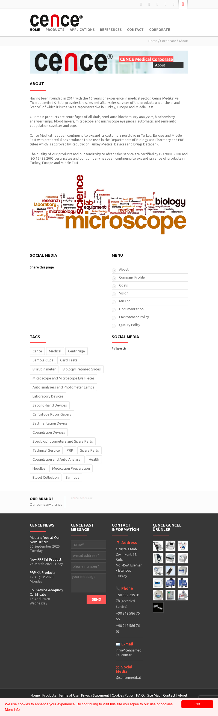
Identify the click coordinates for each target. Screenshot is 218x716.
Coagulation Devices (49, 432)
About (124, 269)
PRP (70, 450)
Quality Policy (129, 325)
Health (94, 459)
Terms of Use (68, 695)
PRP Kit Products (42, 572)
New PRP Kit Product (45, 559)
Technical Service (46, 450)
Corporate (168, 41)
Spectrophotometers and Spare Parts (63, 441)
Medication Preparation (71, 468)
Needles (39, 468)
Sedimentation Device (50, 423)
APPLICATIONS (82, 29)
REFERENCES (111, 29)
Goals (123, 285)
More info (12, 710)
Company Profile (132, 277)
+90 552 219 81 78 (128, 600)
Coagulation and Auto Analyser (57, 459)
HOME (35, 29)
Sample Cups (43, 360)
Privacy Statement (95, 695)
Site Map (154, 695)
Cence (37, 351)
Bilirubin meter (44, 369)
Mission (125, 301)
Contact (169, 695)
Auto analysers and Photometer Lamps (63, 387)
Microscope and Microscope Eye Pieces (64, 378)
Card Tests (68, 360)
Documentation (131, 309)
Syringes (72, 477)
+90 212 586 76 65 (128, 628)
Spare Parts (89, 450)
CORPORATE (159, 29)
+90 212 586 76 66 (128, 616)
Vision (123, 293)
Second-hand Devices (50, 405)
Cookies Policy (123, 695)
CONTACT (135, 29)
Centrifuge (76, 351)
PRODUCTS (55, 29)
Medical (55, 351)
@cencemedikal (128, 677)
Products (49, 695)
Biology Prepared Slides (82, 369)
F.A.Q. (140, 695)
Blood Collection (46, 477)
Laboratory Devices (48, 396)
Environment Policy (134, 317)
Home (153, 41)
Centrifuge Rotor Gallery (52, 414)
